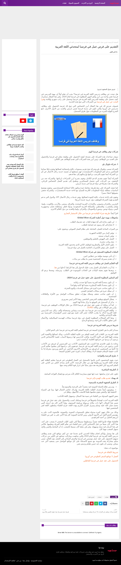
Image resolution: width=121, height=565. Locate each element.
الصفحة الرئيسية (100, 3)
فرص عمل (104, 42)
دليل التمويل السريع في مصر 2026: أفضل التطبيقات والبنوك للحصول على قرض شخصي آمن (14, 166)
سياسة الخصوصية (36, 561)
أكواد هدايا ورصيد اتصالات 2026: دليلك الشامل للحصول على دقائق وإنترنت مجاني (14, 137)
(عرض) (99, 89)
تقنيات (64, 3)
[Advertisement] (60, 22)
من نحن (18, 561)
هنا (56, 267)
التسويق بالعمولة (74, 3)
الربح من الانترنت (86, 3)
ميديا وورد (95, 560)
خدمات (99, 497)
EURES (90, 307)
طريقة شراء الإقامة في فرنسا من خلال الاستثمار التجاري (87, 213)
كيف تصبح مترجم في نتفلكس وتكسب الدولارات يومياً (15, 146)
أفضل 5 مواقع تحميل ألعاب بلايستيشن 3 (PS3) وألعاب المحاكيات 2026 (16, 176)
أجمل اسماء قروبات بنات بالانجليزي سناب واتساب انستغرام (16, 156)
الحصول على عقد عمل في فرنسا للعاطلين (100, 460)
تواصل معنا (26, 561)
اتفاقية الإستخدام (9, 561)
